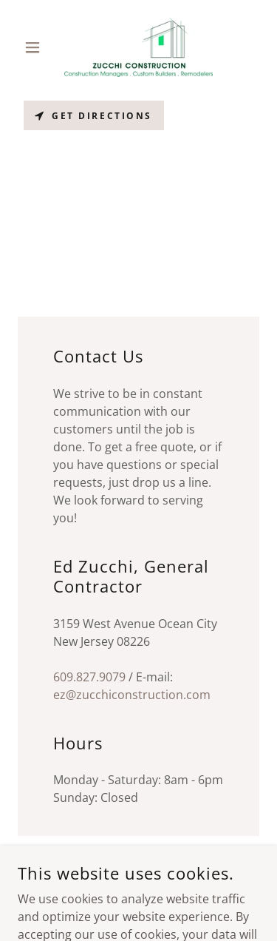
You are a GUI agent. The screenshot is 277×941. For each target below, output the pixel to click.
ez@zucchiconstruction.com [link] (132, 695)
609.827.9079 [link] (89, 677)
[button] (36, 47)
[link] (138, 47)
